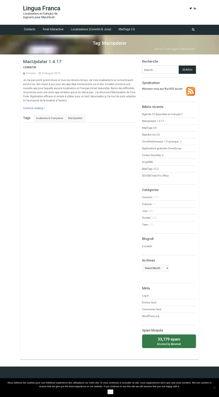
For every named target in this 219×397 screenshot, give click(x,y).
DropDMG (147, 162)
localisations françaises (49, 118)
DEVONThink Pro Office (155, 175)
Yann (145, 224)
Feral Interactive (53, 29)
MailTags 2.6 (127, 29)
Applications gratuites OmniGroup (161, 148)
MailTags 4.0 (149, 127)
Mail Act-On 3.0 (151, 134)
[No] (214, 387)
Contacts (29, 29)
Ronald (146, 217)
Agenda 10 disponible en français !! (162, 114)
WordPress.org (150, 316)
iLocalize (147, 246)
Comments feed (151, 309)
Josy (145, 210)
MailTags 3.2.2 (150, 168)
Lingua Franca (41, 8)
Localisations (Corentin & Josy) (91, 29)
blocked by (169, 341)
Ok (110, 391)
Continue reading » (34, 108)
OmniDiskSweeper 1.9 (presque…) (161, 141)
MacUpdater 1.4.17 (42, 61)
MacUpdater (75, 118)
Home (158, 48)
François (147, 204)
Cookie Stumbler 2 (152, 155)
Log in (145, 295)
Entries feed (149, 302)
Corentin (29, 67)
